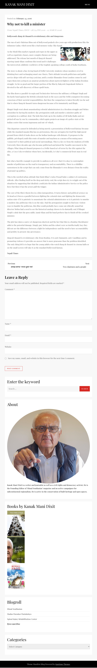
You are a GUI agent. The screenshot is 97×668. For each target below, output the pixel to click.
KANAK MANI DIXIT (19, 4)
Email (8, 335)
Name (8, 324)
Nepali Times (12, 253)
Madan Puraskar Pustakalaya (19, 614)
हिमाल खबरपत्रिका (13, 624)
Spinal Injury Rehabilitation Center (22, 619)
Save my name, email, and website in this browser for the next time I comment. (41, 358)
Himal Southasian (14, 609)
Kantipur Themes (62, 664)
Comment (10, 289)
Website (8, 346)
